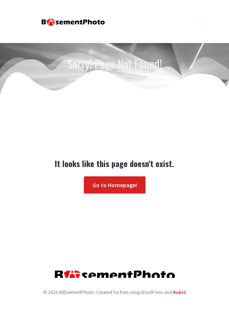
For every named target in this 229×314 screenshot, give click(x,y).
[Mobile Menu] (202, 21)
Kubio (179, 292)
